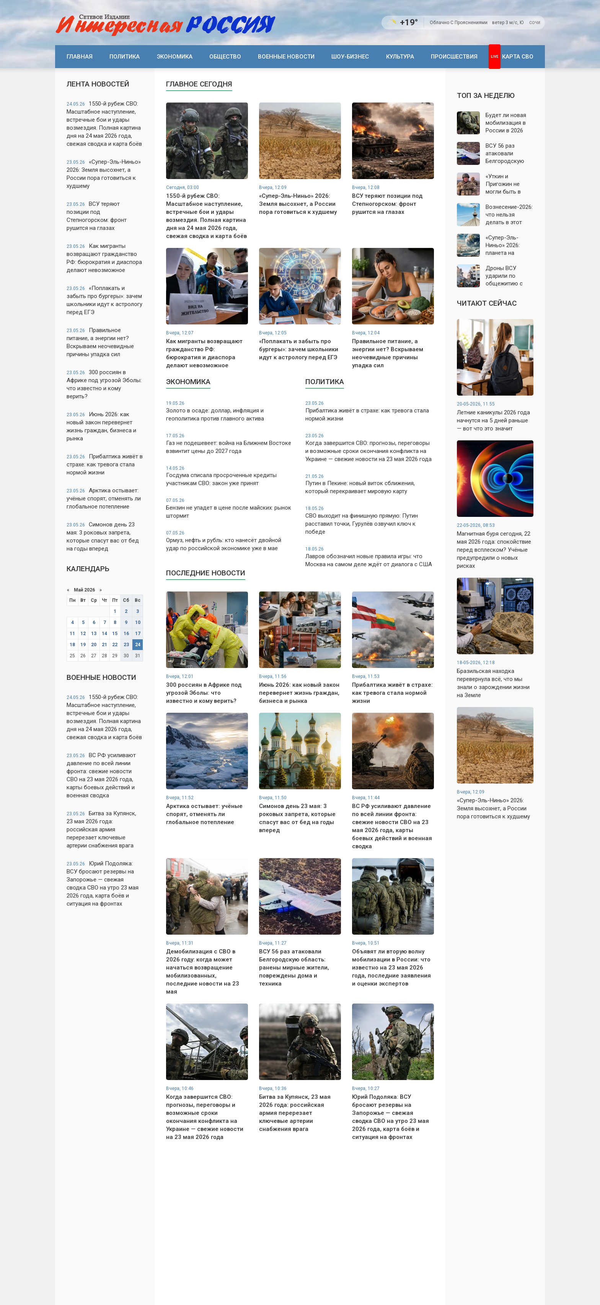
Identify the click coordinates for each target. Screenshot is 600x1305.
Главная (80, 56)
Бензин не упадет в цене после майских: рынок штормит (230, 508)
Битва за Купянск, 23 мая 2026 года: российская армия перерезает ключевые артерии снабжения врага (101, 829)
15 (114, 633)
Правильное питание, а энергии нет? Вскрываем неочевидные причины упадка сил (100, 342)
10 (137, 622)
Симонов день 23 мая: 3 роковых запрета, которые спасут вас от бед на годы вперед (103, 536)
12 (83, 633)
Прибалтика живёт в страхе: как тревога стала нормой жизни (105, 464)
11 (72, 633)
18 (72, 644)
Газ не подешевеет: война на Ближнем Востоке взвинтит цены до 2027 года (230, 444)
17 (137, 633)
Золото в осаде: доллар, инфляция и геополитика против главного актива (230, 411)
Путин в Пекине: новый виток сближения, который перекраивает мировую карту (369, 484)
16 (126, 633)
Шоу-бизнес (350, 56)
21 (104, 644)
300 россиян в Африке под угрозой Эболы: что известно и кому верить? (104, 384)
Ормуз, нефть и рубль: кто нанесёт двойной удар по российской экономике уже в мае (230, 541)
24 (137, 644)
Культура (400, 56)
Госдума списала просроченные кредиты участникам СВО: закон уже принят (230, 476)
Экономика (174, 56)
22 (114, 644)
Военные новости (286, 56)
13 (93, 633)
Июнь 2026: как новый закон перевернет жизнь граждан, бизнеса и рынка (101, 426)
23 (126, 644)
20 (93, 644)
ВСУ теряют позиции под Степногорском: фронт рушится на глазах (97, 215)
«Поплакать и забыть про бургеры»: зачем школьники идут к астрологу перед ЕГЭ (104, 300)
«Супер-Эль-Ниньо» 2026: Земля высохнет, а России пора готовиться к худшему (104, 173)
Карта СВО (517, 56)
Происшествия (454, 56)
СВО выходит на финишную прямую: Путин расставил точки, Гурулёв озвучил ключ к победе (369, 520)
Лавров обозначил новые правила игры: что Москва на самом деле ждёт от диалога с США (369, 557)
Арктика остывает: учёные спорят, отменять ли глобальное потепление (104, 498)
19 (83, 644)
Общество (225, 56)
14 (104, 633)
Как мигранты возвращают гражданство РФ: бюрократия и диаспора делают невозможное (104, 258)
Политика (124, 56)
